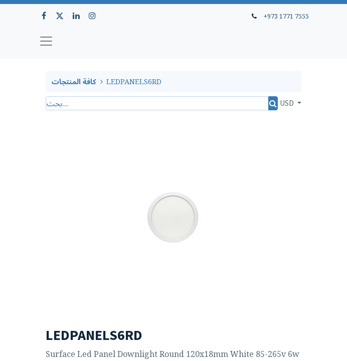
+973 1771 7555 (286, 16)
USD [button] (287, 103)
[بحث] (273, 103)
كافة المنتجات (74, 81)
